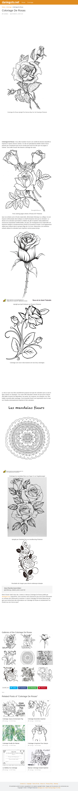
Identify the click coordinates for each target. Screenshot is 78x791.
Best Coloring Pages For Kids (53, 787)
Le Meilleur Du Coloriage (10, 767)
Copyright (29, 783)
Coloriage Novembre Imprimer (37, 719)
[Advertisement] (27, 29)
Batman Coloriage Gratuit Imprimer (38, 767)
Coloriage (30, 2)
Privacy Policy (49, 783)
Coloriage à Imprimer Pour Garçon (38, 743)
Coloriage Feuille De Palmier (11, 743)
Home (23, 2)
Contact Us (23, 783)
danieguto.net (10, 2)
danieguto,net (6, 596)
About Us (42, 783)
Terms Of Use (35, 783)
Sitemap (56, 783)
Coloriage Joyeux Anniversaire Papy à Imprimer (16, 719)
